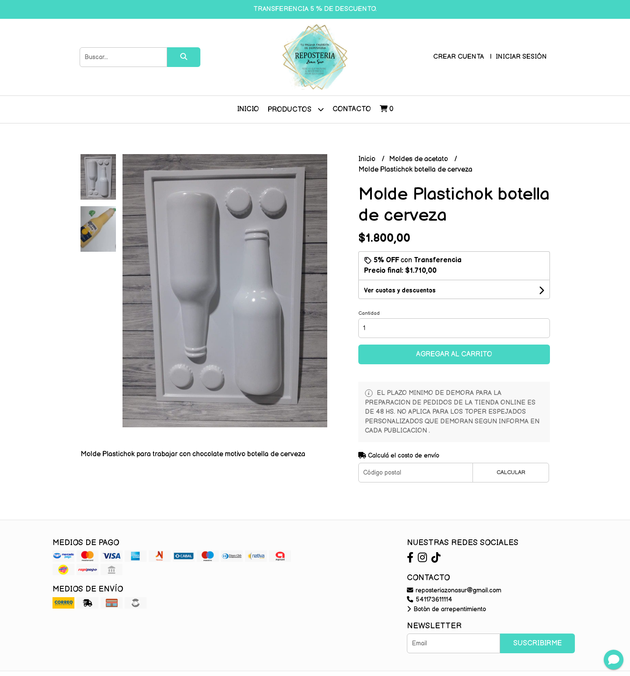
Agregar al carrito (454, 354)
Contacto (351, 109)
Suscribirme (537, 643)
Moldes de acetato (419, 159)
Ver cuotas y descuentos (400, 290)
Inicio (248, 109)
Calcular (511, 472)
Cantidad (369, 313)
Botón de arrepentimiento (446, 609)
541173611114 (429, 599)
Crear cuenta (458, 57)
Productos (296, 109)
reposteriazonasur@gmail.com (454, 590)
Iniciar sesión (521, 57)
